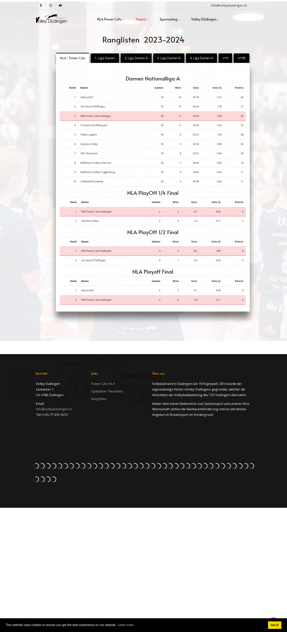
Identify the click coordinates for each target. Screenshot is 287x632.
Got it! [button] (275, 625)
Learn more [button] (126, 625)
